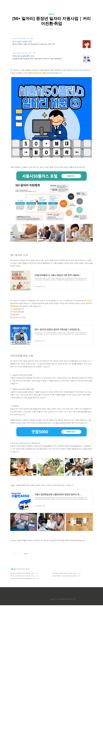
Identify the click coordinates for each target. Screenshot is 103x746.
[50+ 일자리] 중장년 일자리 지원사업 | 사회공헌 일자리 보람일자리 (23, 576)
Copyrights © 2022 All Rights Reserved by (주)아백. (62, 599)
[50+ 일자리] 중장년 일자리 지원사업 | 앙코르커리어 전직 (23, 573)
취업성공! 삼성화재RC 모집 (23, 56)
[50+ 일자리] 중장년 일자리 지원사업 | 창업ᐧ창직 (65, 573)
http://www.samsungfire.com (22, 53)
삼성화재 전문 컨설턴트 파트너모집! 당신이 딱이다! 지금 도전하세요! (37, 59)
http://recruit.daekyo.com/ (21, 38)
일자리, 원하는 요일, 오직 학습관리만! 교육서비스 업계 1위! (33, 44)
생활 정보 (51, 14)
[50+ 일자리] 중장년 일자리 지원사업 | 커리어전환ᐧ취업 (51, 21)
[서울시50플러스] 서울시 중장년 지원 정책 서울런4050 (65, 576)
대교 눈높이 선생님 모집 (22, 41)
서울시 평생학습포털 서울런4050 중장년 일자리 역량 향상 (23, 578)
